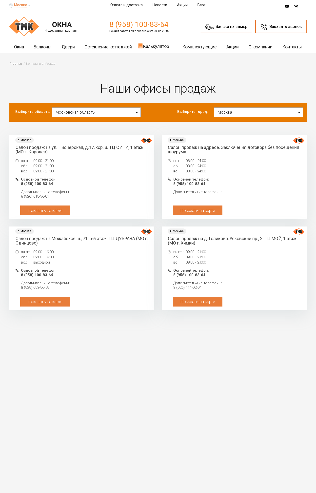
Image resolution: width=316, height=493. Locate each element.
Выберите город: (192, 111)
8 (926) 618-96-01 (35, 196)
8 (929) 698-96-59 (35, 287)
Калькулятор (153, 46)
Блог (201, 5)
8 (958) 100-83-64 (139, 24)
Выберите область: (33, 111)
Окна (19, 46)
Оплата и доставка (126, 5)
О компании (261, 46)
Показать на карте (45, 210)
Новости (160, 5)
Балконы (43, 46)
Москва (20, 5)
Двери (68, 46)
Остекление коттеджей (108, 46)
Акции (182, 5)
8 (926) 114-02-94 (187, 287)
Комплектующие (199, 46)
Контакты (292, 46)
